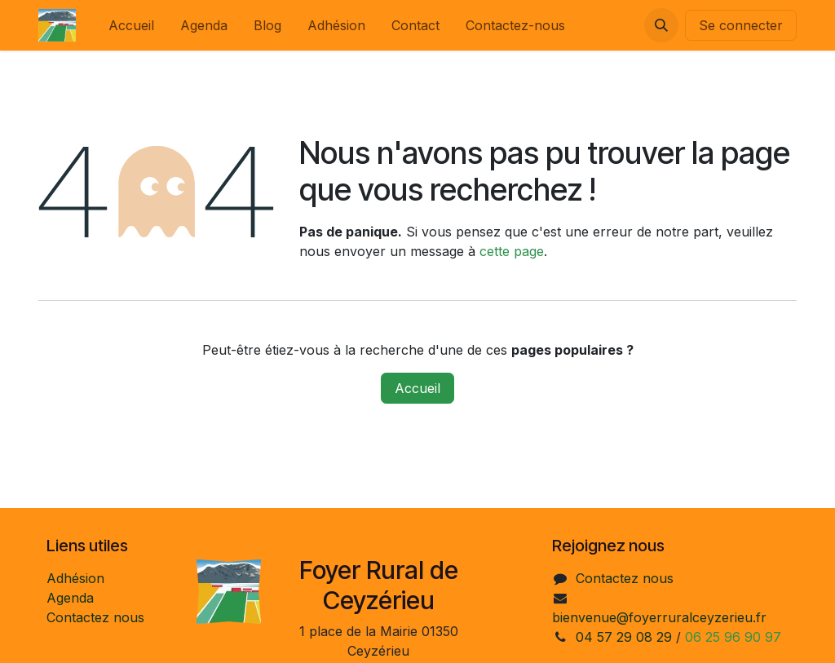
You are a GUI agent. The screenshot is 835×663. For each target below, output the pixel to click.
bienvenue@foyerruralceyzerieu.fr (659, 617)
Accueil (417, 388)
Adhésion (75, 578)
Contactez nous (95, 617)
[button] (661, 25)
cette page (511, 251)
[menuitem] (131, 25)
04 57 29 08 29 (624, 637)
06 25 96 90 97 (733, 637)
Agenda (70, 598)
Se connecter (741, 25)
